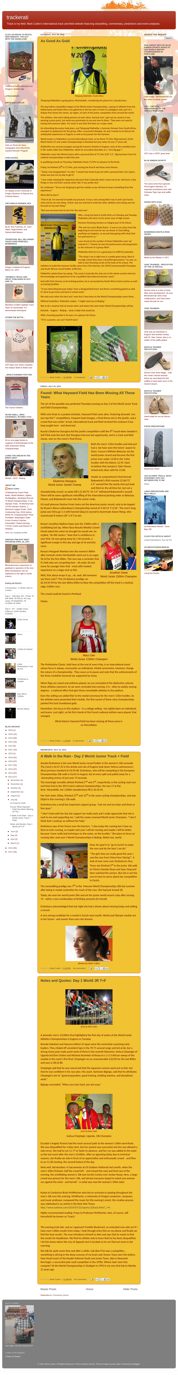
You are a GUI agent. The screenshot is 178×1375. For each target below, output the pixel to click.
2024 (10, 738)
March (14, 843)
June (13, 831)
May (13, 835)
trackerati (17, 17)
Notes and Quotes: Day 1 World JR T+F (73, 981)
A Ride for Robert (25, 649)
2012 (10, 852)
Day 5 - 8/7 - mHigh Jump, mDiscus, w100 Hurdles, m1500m (16, 611)
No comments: (79, 968)
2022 (10, 746)
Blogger (136, 1364)
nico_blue (116, 1364)
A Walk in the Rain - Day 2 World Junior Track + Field (85, 756)
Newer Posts (48, 1289)
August (14, 796)
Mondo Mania (23, 709)
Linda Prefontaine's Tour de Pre (25, 666)
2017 (10, 765)
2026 (10, 730)
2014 (10, 777)
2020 (10, 753)
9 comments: (79, 741)
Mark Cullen (13, 489)
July (13, 800)
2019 (10, 757)
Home (89, 1289)
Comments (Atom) (61, 1295)
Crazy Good (22, 619)
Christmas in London (22, 680)
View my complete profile (16, 533)
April (13, 839)
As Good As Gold (55, 41)
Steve (19, 634)
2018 (10, 761)
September (16, 792)
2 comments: (80, 377)
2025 (10, 734)
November (15, 784)
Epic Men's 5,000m (22, 695)
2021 (10, 750)
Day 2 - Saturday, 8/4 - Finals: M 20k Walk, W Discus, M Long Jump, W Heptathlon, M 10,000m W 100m (19, 599)
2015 (10, 773)
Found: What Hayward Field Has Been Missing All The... (21, 809)
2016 (10, 769)
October (14, 788)
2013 (10, 848)
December (15, 780)
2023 (10, 742)
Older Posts (130, 1289)
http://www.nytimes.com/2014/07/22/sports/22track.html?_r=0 (75, 1207)
